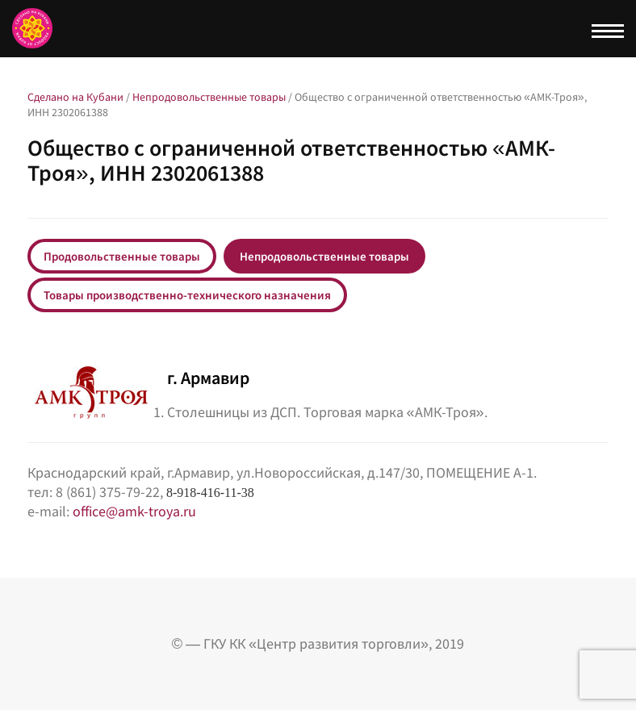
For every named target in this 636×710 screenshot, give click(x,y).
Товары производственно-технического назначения (187, 295)
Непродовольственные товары (324, 256)
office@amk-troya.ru (134, 511)
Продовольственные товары (122, 256)
